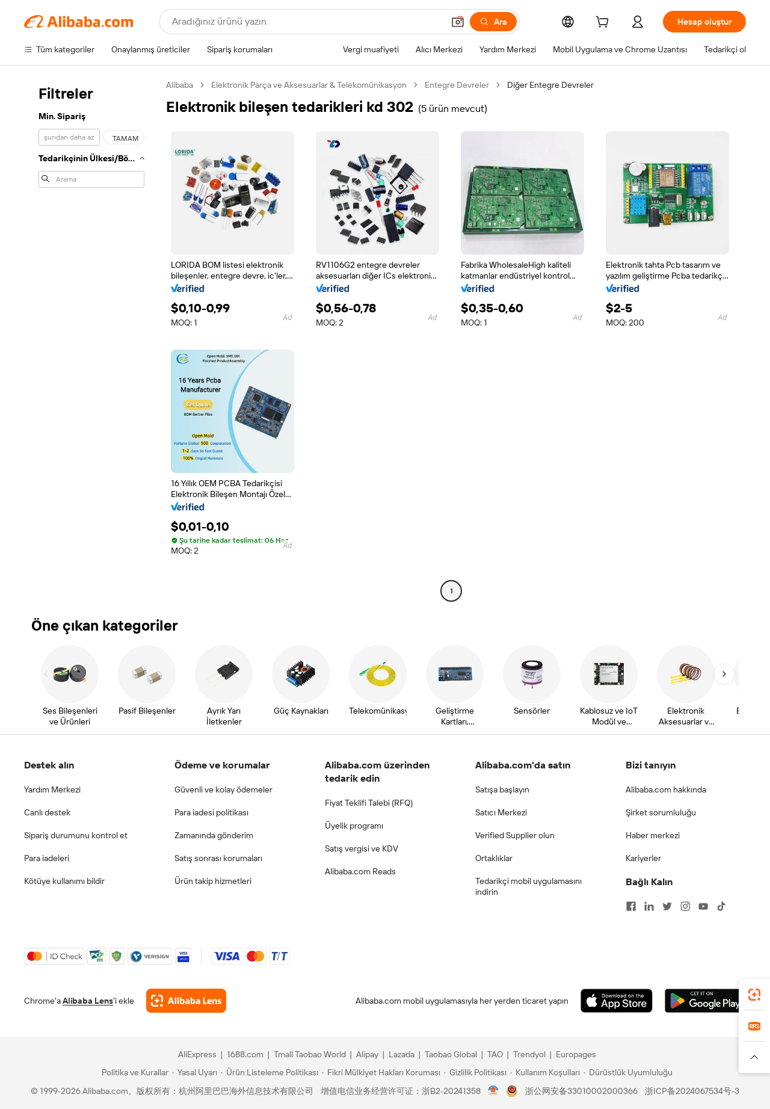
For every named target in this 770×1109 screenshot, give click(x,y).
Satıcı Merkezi (501, 812)
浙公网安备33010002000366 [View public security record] (581, 1091)
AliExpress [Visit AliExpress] (197, 1054)
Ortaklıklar (494, 858)
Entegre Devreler (457, 85)
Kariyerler (643, 858)
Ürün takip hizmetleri (212, 881)
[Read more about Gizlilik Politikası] (475, 1072)
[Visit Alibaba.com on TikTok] (721, 906)
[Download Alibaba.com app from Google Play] (705, 1001)
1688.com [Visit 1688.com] (245, 1054)
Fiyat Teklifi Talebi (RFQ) (369, 803)
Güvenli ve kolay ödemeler (223, 789)
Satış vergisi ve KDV (361, 848)
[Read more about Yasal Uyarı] (194, 1072)
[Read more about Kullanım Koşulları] (545, 1072)
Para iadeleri (46, 858)
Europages (576, 1054)
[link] (754, 994)
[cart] (605, 23)
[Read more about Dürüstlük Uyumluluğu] (628, 1072)
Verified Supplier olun (515, 835)
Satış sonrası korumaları (218, 858)
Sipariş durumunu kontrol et (76, 835)
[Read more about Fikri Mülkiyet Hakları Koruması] (381, 1072)
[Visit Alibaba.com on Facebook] (631, 906)
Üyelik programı (354, 825)
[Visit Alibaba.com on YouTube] (703, 906)
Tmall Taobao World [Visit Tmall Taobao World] (310, 1054)
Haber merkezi (653, 835)
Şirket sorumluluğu (661, 812)
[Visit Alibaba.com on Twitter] (667, 906)
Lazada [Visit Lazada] (401, 1054)
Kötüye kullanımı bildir (64, 881)
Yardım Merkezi (52, 789)
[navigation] (91, 339)
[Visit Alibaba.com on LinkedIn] (649, 906)
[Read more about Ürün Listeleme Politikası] (269, 1072)
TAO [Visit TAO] (495, 1054)
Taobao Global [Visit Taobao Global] (451, 1054)
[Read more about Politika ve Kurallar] (133, 1072)
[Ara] (493, 21)
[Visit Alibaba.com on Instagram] (685, 906)
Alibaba (179, 85)
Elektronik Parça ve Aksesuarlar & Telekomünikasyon (309, 85)
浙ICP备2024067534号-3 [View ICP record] (692, 1091)
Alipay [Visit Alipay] (367, 1054)
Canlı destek (47, 812)
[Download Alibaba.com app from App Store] (617, 1001)
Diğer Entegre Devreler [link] (550, 85)
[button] (458, 21)
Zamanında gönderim (213, 835)
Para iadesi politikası (211, 812)
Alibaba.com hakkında (666, 789)
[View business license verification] (493, 1091)
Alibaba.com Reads (360, 871)
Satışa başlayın (502, 789)
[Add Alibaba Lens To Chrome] (186, 1001)
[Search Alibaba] (306, 21)
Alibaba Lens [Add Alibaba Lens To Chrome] (88, 1001)
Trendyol (529, 1054)
